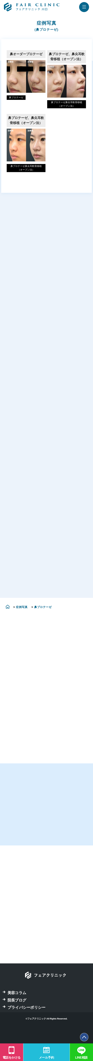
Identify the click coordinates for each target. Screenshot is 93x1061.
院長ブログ (17, 1015)
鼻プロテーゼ (16, 97)
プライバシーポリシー (26, 1022)
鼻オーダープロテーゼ (26, 54)
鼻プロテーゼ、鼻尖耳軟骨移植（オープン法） (67, 56)
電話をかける (12, 1057)
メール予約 (46, 1057)
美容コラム (17, 1007)
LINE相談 (81, 1057)
